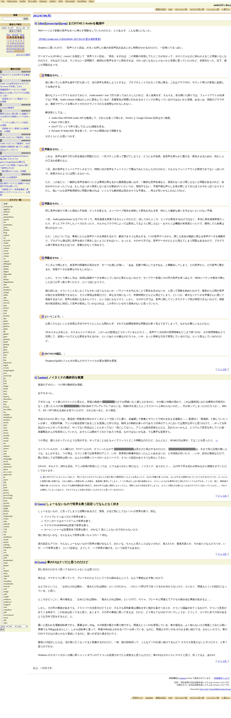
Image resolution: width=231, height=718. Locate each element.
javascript (52, 23)
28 (23, 48)
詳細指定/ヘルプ (221, 678)
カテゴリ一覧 (15, 200)
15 (8, 46)
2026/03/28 (25, 104)
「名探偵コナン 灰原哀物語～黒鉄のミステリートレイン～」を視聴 (15, 192)
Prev (8, 35)
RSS (170, 9)
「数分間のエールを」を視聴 (13, 171)
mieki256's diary (222, 5)
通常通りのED (71, 406)
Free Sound (70, 1)
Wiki (60, 1)
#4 (36, 562)
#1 (36, 23)
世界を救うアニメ (124, 449)
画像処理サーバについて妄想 (13, 89)
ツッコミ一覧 (213, 9)
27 (21, 48)
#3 (36, 504)
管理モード (138, 698)
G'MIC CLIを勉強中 (8, 177)
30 (10, 51)
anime (43, 377)
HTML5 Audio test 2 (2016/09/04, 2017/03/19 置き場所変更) (70, 39)
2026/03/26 (25, 134)
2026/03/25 (25, 140)
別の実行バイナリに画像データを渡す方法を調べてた (15, 184)
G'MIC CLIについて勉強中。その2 (15, 143)
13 (21, 43)
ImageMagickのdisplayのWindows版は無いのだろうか (14, 157)
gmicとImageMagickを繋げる (12, 162)
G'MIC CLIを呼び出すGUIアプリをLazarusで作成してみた (14, 85)
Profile (22, 1)
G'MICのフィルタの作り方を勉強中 (15, 76)
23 (10, 48)
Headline (149, 698)
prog (64, 23)
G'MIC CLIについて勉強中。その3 (15, 137)
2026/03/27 (25, 111)
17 (13, 46)
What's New (12, 1)
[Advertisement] (175, 709)
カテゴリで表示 (23, 54)
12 (18, 43)
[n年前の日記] (61, 15)
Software (43, 1)
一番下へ (226, 9)
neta (42, 504)
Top (2, 1)
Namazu (182, 678)
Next (22, 35)
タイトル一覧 (181, 9)
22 (8, 48)
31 (13, 51)
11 (15, 43)
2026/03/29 (25, 80)
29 (8, 51)
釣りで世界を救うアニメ (182, 449)
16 (10, 46)
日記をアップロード (9, 150)
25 (15, 48)
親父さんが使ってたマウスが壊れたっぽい (15, 94)
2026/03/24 (25, 153)
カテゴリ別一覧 (197, 9)
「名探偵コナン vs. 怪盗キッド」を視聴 (14, 100)
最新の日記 (161, 9)
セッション (108, 401)
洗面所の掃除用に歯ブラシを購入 (15, 147)
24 (13, 48)
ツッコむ (222, 369)
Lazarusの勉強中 (7, 108)
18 (15, 46)
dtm (41, 23)
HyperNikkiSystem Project (220, 689)
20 (21, 46)
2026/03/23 (25, 174)
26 (18, 48)
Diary (91, 1)
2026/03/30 (25, 72)
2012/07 (15, 35)
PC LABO (32, 1)
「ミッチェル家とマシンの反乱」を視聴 (15, 123)
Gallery (53, 1)
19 (18, 46)
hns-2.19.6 (204, 689)
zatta (42, 562)
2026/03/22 (25, 180)
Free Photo (81, 1)
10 (13, 43)
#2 (36, 377)
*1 (41, 477)
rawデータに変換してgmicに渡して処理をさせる (14, 166)
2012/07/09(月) (42, 15)
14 (23, 43)
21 (23, 46)
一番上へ (226, 698)
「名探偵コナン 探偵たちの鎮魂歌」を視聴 (14, 129)
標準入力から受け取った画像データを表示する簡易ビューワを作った (15, 116)
